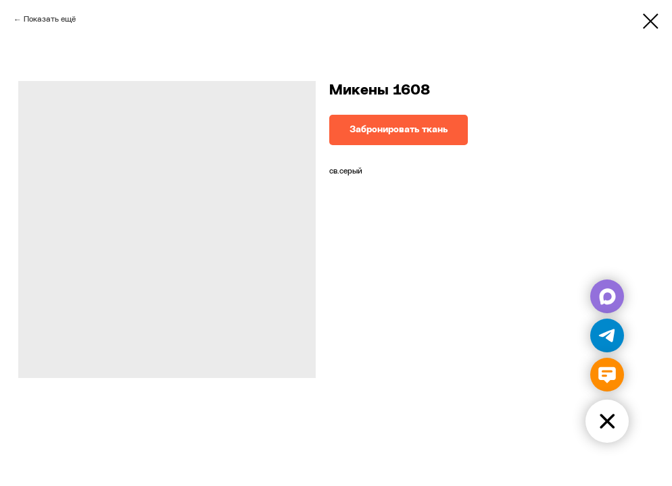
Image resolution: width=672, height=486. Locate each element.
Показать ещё (50, 20)
